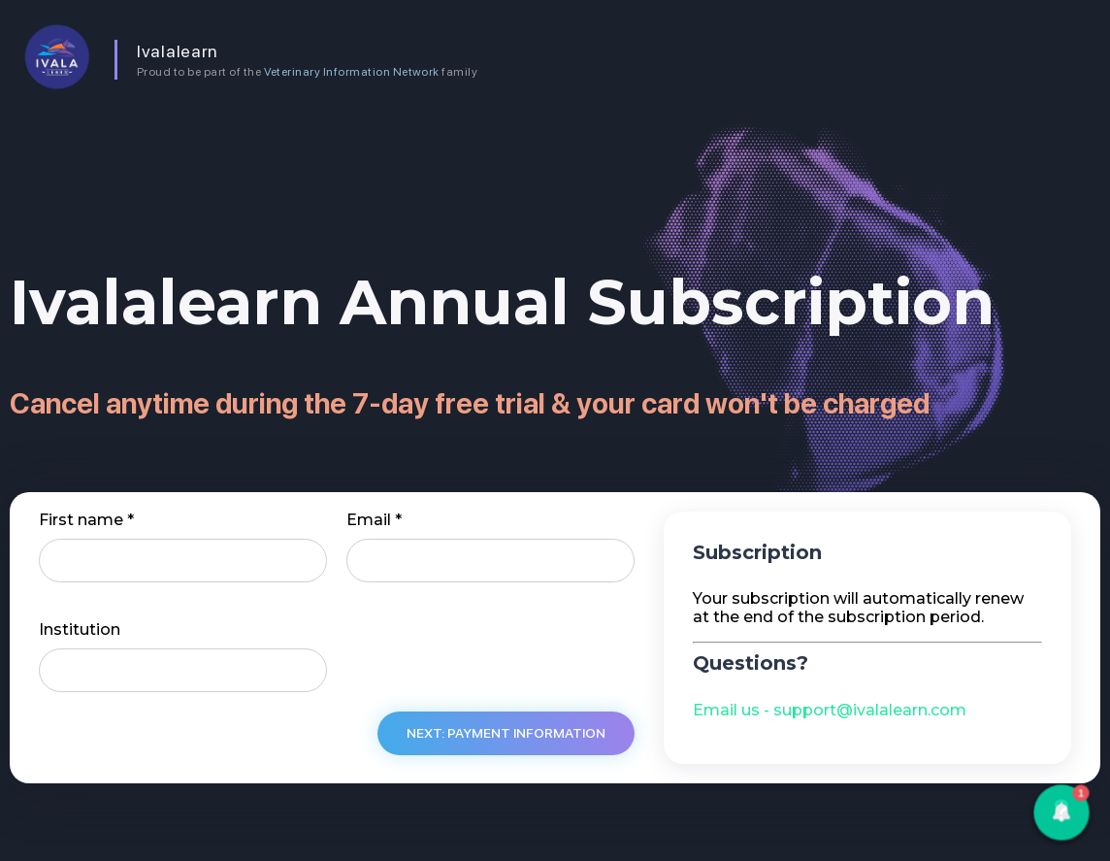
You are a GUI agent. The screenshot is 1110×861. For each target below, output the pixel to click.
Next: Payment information (506, 733)
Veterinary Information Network (352, 72)
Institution (79, 630)
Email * (374, 520)
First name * (86, 520)
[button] (1061, 812)
